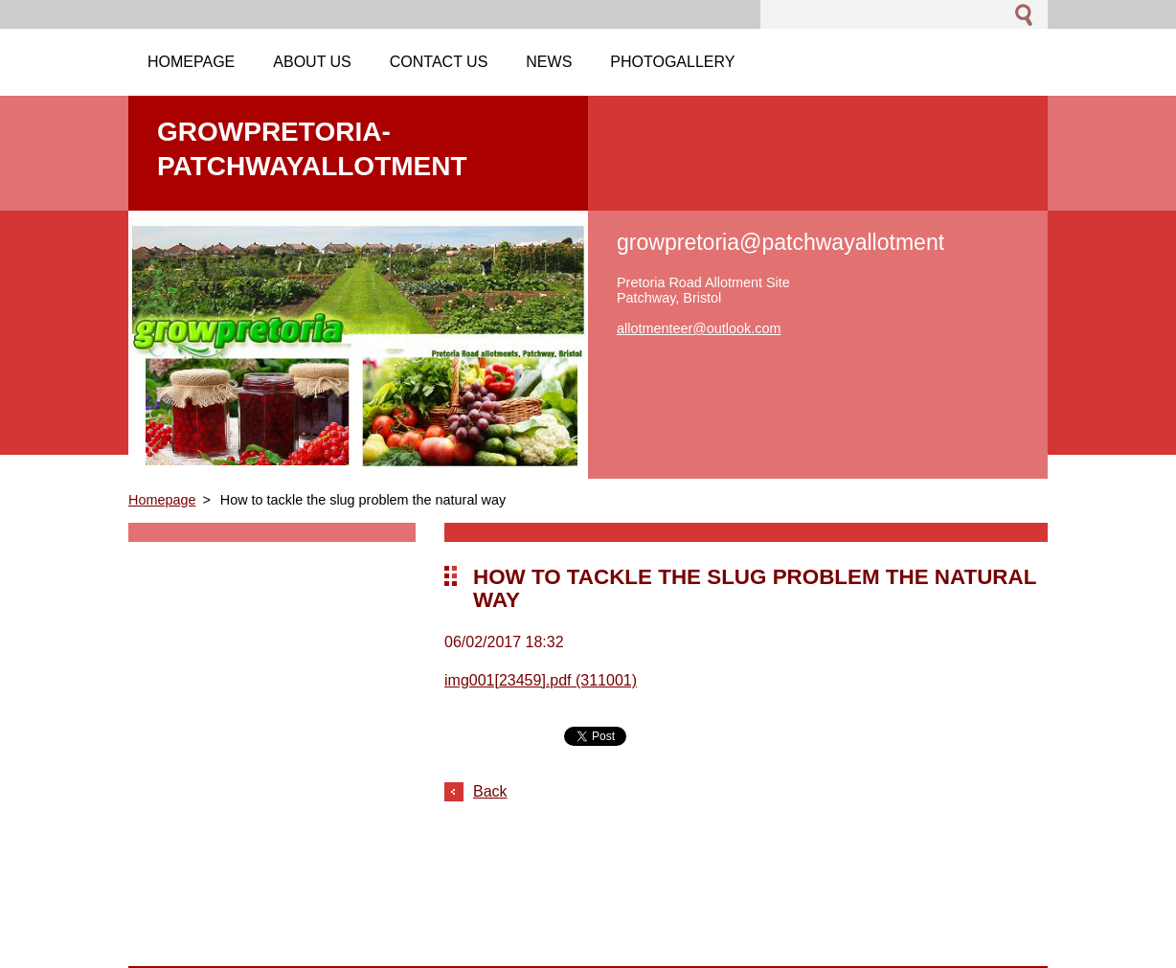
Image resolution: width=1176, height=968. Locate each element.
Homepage (161, 499)
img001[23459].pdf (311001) (540, 680)
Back (490, 791)
